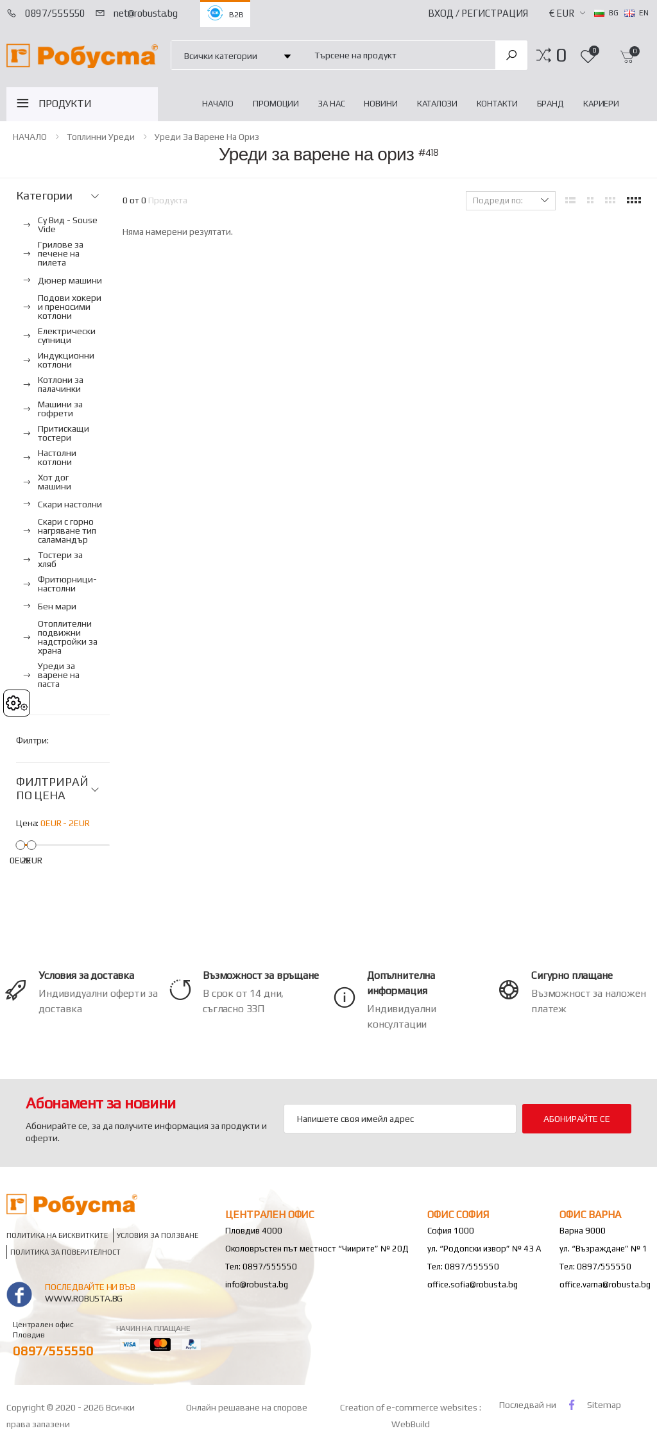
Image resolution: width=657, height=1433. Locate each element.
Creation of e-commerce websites (409, 1407)
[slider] (20, 844)
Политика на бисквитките (57, 1235)
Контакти (497, 103)
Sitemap (604, 1404)
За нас (331, 103)
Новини (380, 103)
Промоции (276, 103)
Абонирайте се (576, 1119)
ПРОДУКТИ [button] (65, 104)
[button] (561, 55)
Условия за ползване (157, 1235)
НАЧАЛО (218, 103)
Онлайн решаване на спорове (246, 1407)
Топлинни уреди (101, 136)
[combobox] (397, 55)
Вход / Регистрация (478, 13)
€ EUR (561, 13)
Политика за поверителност (65, 1252)
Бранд (550, 103)
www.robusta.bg (84, 1298)
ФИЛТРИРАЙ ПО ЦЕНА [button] (52, 789)
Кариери (601, 103)
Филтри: (32, 740)
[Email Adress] (400, 1118)
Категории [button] (44, 195)
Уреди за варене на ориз (207, 136)
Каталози (437, 103)
